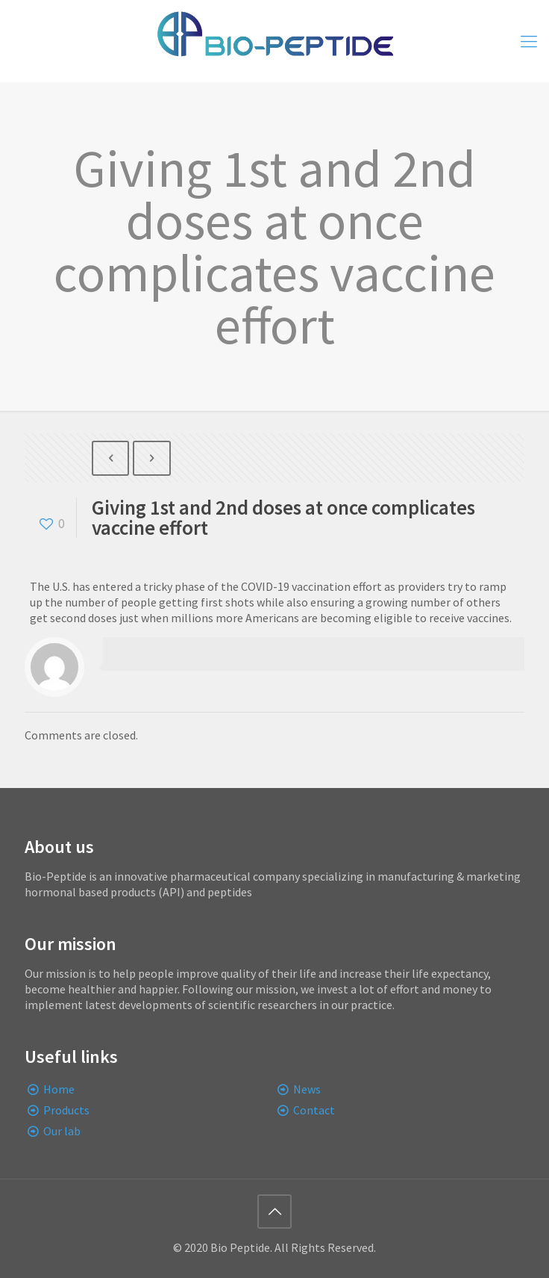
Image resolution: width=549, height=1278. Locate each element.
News (307, 1089)
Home (59, 1089)
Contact (314, 1109)
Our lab (62, 1130)
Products (66, 1109)
